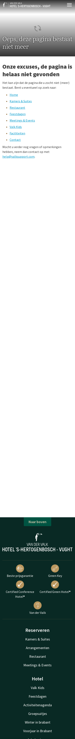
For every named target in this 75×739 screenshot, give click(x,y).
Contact (15, 140)
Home (14, 95)
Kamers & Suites (21, 101)
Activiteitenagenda (37, 705)
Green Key (55, 571)
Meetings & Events (22, 120)
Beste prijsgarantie (20, 571)
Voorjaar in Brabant (37, 731)
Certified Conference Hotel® (20, 589)
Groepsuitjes (37, 713)
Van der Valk (37, 608)
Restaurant (17, 108)
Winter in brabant (37, 722)
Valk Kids (16, 127)
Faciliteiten (17, 133)
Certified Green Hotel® (55, 587)
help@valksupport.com (18, 157)
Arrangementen (37, 647)
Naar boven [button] (37, 521)
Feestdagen (18, 114)
